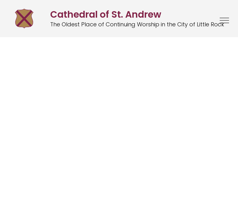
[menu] (224, 20)
